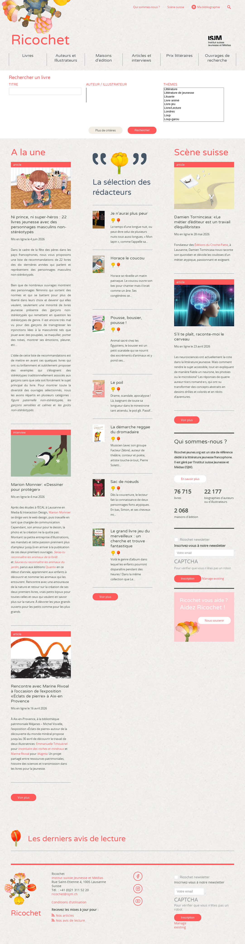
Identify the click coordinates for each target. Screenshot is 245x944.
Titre (13, 84)
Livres (28, 55)
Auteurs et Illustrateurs (65, 58)
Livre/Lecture (194, 108)
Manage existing (213, 578)
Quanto (51, 567)
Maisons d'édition (103, 58)
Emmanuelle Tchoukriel (51, 744)
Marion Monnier (60, 512)
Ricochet (40, 40)
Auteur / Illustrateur (106, 84)
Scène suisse (175, 7)
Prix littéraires (179, 55)
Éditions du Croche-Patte (211, 245)
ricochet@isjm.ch (65, 894)
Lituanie (194, 97)
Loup (194, 115)
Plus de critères (105, 130)
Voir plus (23, 797)
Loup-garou (194, 119)
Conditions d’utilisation (69, 902)
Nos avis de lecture (70, 920)
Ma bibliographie (208, 7)
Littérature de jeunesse (194, 93)
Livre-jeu (194, 104)
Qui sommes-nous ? (146, 7)
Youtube (137, 901)
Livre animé (194, 101)
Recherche (229, 7)
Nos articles (65, 915)
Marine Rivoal (20, 754)
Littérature (194, 89)
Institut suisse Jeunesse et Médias (219, 40)
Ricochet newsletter (194, 540)
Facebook (137, 876)
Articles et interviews (141, 58)
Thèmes (170, 84)
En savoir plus (190, 479)
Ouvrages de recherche (217, 58)
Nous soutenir (214, 620)
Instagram (137, 888)
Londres (194, 112)
